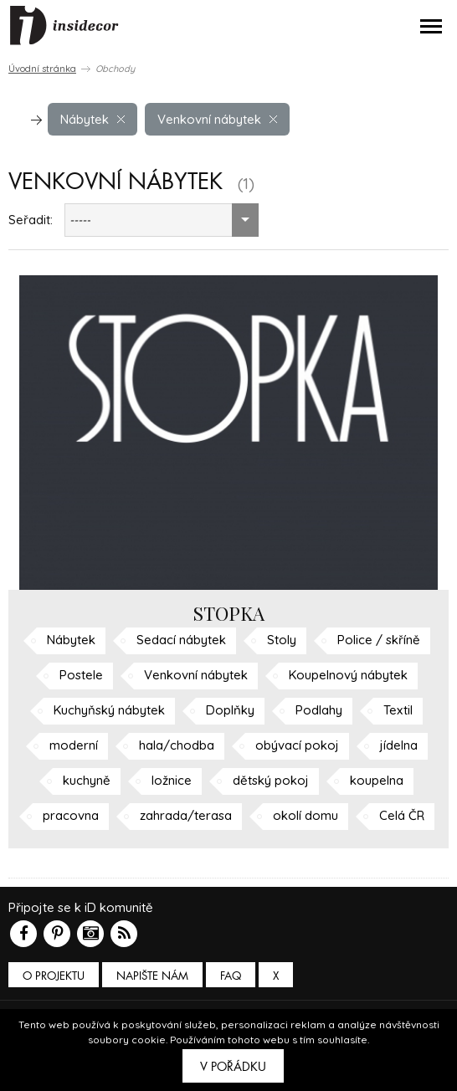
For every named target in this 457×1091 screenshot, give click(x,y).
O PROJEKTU (54, 976)
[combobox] (161, 220)
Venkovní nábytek (217, 119)
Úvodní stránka (42, 68)
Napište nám (152, 976)
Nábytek (92, 119)
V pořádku (233, 1066)
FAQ (230, 976)
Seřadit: (30, 220)
